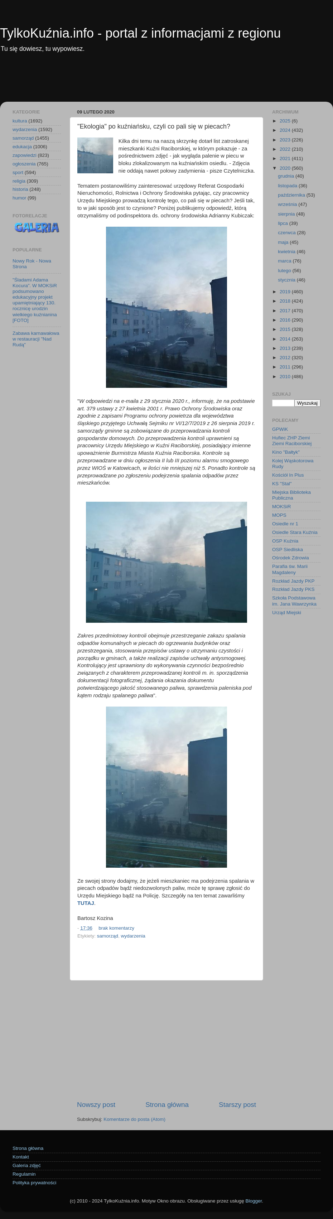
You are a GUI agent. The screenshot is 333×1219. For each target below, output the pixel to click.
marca (285, 261)
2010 (286, 376)
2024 (286, 130)
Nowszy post (96, 1104)
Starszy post (237, 1104)
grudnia (286, 176)
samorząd (107, 936)
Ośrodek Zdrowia (290, 557)
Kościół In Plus (288, 475)
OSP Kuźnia (285, 541)
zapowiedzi (25, 155)
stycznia (287, 280)
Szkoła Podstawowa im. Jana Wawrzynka (294, 600)
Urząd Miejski (286, 612)
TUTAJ (85, 903)
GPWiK (280, 429)
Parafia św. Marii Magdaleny (290, 569)
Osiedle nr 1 (285, 523)
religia (19, 181)
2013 (286, 348)
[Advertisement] (166, 82)
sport (18, 172)
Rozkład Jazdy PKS (293, 589)
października (292, 195)
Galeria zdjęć (27, 1165)
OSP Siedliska (287, 549)
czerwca (287, 232)
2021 (286, 158)
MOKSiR (281, 506)
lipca (283, 223)
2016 (286, 320)
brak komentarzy (116, 928)
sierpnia (287, 214)
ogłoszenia (24, 164)
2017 (286, 310)
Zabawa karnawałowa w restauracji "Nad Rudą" (36, 339)
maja (284, 242)
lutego (285, 270)
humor (19, 198)
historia (20, 189)
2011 (286, 367)
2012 (286, 357)
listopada (288, 185)
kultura (20, 121)
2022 (286, 149)
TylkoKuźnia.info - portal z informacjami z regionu (140, 33)
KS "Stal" (282, 483)
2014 (286, 339)
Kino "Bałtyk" (286, 452)
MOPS (279, 515)
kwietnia (287, 251)
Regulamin (24, 1174)
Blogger (253, 1201)
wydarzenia (133, 936)
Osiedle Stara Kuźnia (295, 532)
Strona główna (167, 1104)
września (288, 204)
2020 (286, 168)
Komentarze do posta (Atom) (134, 1119)
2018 (286, 301)
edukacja (22, 146)
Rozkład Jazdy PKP (293, 581)
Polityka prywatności (34, 1182)
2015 (286, 329)
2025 (286, 121)
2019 (286, 291)
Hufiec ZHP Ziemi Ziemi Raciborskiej (292, 440)
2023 (286, 140)
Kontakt (21, 1157)
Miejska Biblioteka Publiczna (291, 495)
